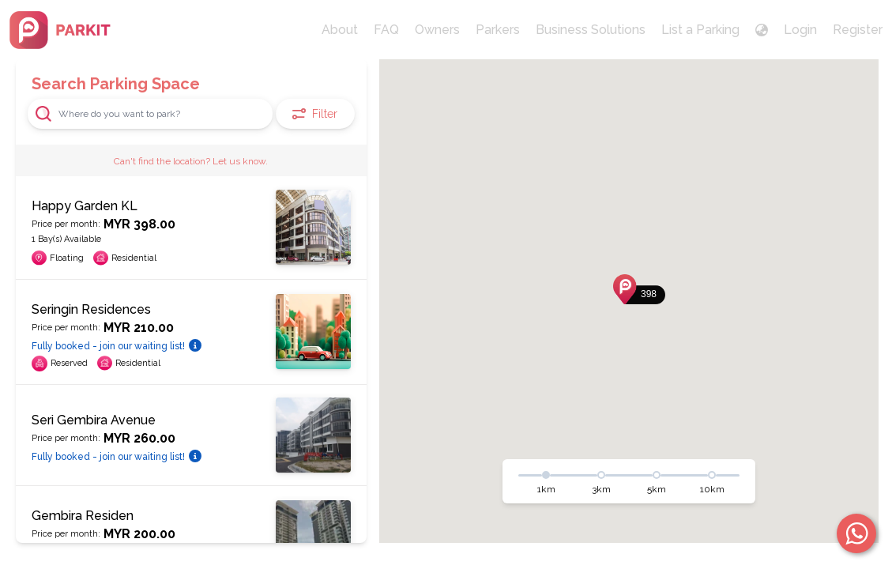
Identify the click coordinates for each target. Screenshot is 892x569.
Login (800, 29)
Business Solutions (590, 29)
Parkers (498, 29)
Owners (437, 29)
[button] (639, 289)
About (340, 29)
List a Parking (700, 29)
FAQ (386, 29)
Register (858, 29)
